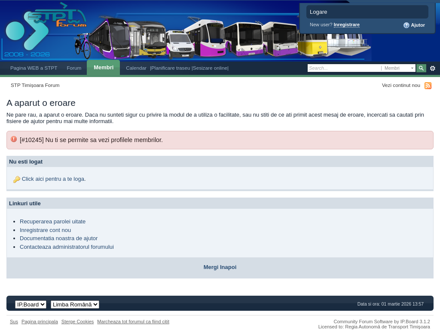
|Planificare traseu (171, 68)
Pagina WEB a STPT (33, 68)
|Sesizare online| (210, 68)
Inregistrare (347, 24)
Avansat (432, 68)
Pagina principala (39, 321)
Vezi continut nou (401, 85)
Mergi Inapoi (220, 267)
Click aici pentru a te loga (53, 179)
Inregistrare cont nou (45, 230)
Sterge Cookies (77, 321)
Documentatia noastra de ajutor (59, 238)
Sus (14, 321)
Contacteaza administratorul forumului (67, 247)
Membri (103, 67)
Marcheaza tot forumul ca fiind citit (133, 321)
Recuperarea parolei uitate (53, 221)
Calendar (136, 68)
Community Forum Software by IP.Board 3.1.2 (381, 321)
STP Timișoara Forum (35, 85)
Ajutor (414, 25)
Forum (74, 68)
